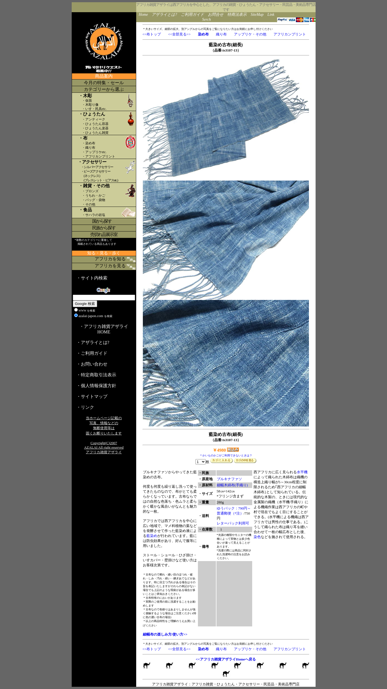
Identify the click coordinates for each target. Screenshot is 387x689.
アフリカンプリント (290, 34)
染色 (257, 537)
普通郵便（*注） (230, 513)
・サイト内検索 (91, 278)
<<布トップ (152, 34)
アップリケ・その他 (250, 34)
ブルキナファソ (229, 479)
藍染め (151, 536)
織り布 (221, 34)
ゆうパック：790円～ (234, 508)
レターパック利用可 (233, 523)
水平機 (302, 472)
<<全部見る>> (179, 34)
